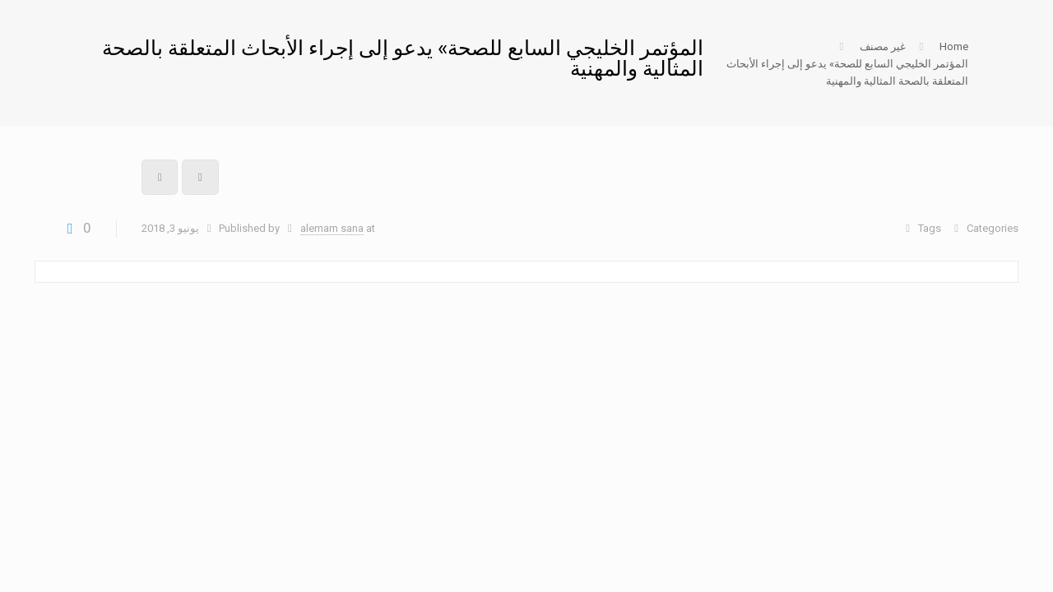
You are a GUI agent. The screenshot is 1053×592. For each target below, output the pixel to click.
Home (953, 46)
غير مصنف (883, 46)
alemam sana (332, 228)
